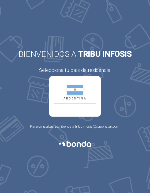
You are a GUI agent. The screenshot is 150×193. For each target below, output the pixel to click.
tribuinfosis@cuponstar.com (97, 126)
